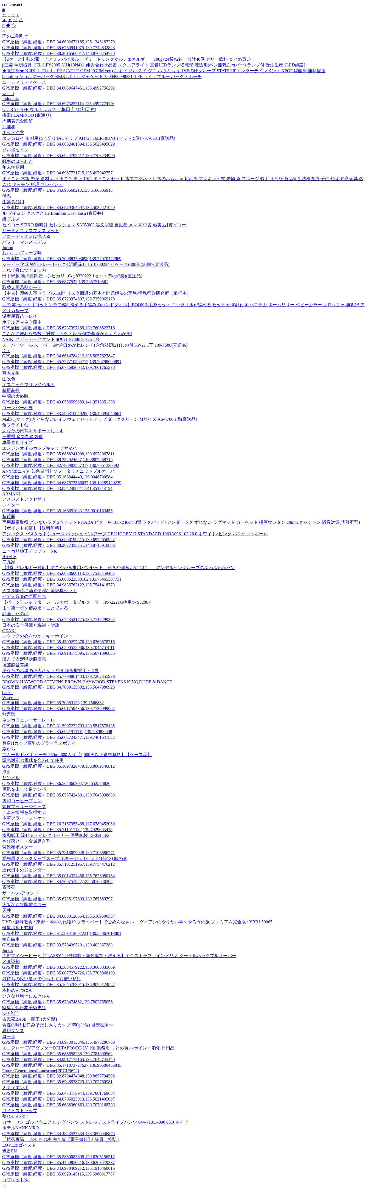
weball (8, 93)
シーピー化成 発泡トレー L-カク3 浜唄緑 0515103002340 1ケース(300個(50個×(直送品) (85, 264)
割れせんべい (15, 1116)
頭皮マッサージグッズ (24, 806)
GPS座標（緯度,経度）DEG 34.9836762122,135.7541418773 (58, 585)
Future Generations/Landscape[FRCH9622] (40, 1070)
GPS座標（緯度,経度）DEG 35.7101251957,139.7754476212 (58, 864)
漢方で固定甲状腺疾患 (24, 659)
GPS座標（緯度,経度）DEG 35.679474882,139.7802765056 (57, 1001)
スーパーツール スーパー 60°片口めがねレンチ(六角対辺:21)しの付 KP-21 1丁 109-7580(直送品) (94, 345)
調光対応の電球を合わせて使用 (33, 760)
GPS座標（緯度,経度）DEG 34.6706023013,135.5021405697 (58, 1099)
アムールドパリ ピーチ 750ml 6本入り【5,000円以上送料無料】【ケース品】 (77, 754)
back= (7, 692)
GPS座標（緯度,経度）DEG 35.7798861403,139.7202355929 (58, 676)
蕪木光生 (11, 373)
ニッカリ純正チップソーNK (29, 551)
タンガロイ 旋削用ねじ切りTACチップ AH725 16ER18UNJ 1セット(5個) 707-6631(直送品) (88, 138)
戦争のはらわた (17, 161)
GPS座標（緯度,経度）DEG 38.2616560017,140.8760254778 (58, 53)
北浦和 (8, 126)
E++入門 (10, 1013)
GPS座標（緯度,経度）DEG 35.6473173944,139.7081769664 (58, 1093)
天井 (6, 910)
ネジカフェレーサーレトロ (28, 720)
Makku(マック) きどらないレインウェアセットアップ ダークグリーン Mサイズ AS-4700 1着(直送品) (99, 419)
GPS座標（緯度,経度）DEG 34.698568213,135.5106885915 (57, 190)
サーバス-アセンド (20, 893)
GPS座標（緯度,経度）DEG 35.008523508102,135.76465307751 (61, 579)
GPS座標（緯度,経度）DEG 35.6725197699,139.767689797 (57, 898)
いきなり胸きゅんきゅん (26, 996)
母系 (6, 196)
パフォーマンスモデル (24, 242)
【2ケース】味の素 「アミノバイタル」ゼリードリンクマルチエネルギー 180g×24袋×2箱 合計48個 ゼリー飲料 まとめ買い (126, 59)
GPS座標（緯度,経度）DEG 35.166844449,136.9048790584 (57, 477)
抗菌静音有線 (15, 664)
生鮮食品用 (13, 201)
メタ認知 (11, 961)
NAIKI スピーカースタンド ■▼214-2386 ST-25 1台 (51, 339)
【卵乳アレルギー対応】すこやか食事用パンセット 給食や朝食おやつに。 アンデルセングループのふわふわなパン (118, 567)
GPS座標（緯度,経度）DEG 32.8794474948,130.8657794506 (58, 1076)
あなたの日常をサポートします (33, 430)
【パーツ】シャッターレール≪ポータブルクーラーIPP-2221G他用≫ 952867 (76, 602)
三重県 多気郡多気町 (22, 436)
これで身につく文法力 (24, 270)
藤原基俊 (11, 390)
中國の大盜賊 (15, 396)
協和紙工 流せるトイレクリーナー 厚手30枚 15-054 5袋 (55, 835)
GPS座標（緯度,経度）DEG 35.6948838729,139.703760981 (57, 1081)
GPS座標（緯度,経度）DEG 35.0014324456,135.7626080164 (58, 875)
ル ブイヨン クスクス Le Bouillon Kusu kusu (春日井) (52, 213)
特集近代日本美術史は (24, 1007)
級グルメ (11, 219)
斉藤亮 (8, 887)
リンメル (11, 777)
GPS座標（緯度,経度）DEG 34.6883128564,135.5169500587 (58, 916)
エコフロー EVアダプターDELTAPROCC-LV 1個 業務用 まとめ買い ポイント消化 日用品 (88, 1048)
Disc (6, 350)
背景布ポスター (17, 847)
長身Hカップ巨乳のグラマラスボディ (39, 743)
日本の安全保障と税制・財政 (30, 625)
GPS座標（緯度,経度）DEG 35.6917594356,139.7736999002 (58, 708)
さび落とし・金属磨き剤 (26, 841)
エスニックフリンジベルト (28, 384)
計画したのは (15, 613)
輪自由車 (11, 939)
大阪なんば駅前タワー (24, 904)
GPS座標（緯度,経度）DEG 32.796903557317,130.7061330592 (60, 465)
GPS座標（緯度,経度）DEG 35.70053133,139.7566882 (53, 702)
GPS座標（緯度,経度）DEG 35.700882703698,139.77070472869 (61, 258)
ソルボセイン (15, 149)
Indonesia (10, 98)
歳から (8, 749)
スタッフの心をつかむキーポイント (37, 636)
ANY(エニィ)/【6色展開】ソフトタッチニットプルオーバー (60, 471)
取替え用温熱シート (22, 287)
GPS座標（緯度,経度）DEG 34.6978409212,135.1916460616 (58, 1168)
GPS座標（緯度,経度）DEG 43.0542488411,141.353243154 (57, 488)
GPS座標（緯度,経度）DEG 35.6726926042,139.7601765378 (58, 367)
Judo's (7, 950)
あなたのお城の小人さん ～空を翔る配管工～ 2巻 (50, 670)
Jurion (7, 247)
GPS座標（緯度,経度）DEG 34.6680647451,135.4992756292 (58, 88)
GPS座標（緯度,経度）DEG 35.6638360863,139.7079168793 (58, 1104)
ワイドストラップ (19, 1110)
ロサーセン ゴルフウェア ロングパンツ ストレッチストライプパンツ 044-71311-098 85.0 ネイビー (97, 1122)
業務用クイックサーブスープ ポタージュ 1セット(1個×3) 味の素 (64, 858)
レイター (11, 505)
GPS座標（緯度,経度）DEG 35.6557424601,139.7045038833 (58, 795)
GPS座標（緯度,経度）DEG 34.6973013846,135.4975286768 (58, 1042)
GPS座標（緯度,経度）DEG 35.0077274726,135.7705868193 (58, 973)
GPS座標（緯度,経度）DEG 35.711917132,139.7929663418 (57, 829)
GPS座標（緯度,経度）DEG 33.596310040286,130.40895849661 (61, 413)
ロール (8, 1036)
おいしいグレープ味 (22, 252)
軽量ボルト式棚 (17, 927)
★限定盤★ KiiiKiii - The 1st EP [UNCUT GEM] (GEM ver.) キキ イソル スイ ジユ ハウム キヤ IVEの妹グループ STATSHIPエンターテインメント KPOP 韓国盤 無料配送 (163, 70)
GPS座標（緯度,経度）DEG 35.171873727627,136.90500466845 (61, 1065)
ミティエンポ (15, 1087)
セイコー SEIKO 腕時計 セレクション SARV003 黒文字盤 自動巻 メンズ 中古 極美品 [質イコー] (94, 224)
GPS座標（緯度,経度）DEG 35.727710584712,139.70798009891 (61, 361)
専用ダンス (13, 1030)
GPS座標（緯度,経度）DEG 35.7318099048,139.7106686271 (58, 852)
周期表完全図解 (17, 121)
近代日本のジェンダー (24, 870)
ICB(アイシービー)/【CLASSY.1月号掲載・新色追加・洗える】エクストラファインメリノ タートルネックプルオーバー (119, 955)
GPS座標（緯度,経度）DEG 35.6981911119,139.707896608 (57, 731)
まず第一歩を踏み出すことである (35, 608)
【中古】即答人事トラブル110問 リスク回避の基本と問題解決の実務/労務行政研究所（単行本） (96, 293)
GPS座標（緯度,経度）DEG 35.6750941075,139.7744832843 (58, 47)
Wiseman (10, 697)
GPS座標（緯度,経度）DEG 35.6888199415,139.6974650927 (58, 539)
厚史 (6, 772)
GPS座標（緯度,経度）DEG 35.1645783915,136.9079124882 (58, 984)
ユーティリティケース (24, 82)
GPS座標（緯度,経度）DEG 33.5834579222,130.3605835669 (58, 967)
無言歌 (8, 714)
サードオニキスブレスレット (30, 230)
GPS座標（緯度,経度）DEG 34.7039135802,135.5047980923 (58, 687)
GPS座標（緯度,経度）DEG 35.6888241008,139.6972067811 (58, 454)
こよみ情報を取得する (24, 812)
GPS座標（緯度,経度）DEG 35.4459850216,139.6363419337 (58, 1162)
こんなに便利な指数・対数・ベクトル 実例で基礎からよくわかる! (67, 333)
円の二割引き (15, 36)
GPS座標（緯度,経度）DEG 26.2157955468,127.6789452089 (58, 823)
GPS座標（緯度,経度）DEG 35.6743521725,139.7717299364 (58, 619)
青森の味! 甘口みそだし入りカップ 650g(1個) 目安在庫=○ (58, 1025)
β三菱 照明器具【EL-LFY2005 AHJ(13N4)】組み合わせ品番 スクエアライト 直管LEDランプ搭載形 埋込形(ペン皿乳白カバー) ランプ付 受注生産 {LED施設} (154, 65)
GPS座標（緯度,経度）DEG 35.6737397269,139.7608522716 (58, 327)
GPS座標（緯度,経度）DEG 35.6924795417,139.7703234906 (58, 155)
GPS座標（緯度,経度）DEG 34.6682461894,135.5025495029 (58, 144)
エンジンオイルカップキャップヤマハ (39, 448)
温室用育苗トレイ (19, 316)
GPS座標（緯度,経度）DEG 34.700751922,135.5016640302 (57, 881)
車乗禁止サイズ (17, 442)
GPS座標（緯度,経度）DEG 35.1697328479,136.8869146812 (58, 766)
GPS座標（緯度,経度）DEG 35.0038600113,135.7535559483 (58, 573)
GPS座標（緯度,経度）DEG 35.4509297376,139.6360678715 (58, 641)
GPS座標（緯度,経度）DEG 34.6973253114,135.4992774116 (58, 103)
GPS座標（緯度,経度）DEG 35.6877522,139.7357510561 (55, 281)
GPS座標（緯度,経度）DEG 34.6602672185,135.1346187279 (58, 42)
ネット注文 (13, 132)
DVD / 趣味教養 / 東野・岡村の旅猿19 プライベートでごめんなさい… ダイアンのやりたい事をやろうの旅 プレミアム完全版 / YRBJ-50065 (137, 922)
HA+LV (9, 556)
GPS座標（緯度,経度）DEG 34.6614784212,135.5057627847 (58, 355)
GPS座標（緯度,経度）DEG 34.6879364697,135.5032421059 (58, 207)
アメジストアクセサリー (26, 499)
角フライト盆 (15, 425)
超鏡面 (8, 516)
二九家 (8, 561)
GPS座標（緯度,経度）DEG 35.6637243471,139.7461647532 (58, 737)
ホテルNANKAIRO (20, 1128)
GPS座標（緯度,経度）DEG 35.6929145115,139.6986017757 (58, 1174)
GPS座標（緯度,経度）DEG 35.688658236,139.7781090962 (57, 1053)
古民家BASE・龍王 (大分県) (29, 1019)
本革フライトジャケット (26, 818)
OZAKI (9, 630)
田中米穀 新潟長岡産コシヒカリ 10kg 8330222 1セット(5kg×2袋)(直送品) (72, 276)
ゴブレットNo (16, 1179)
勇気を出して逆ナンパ (24, 789)
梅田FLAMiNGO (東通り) (26, 115)
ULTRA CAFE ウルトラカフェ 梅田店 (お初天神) (49, 109)
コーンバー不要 (17, 407)
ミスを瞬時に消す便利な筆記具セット (39, 590)
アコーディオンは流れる (26, 236)
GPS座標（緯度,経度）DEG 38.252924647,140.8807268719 (57, 459)
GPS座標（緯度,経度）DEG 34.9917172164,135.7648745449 (58, 1059)
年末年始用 (13, 167)
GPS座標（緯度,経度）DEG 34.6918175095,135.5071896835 (58, 653)
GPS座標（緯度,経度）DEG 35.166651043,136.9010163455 (57, 510)
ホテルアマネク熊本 (22, 322)
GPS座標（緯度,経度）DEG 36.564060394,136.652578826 (56, 783)
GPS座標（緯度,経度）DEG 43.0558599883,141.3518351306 (58, 402)
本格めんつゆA (17, 990)
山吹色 (8, 379)
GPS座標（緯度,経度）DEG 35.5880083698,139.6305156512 (58, 1156)
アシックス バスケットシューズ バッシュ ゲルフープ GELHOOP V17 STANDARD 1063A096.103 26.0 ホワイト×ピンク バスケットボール (135, 533)
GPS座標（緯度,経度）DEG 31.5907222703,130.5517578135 (58, 725)
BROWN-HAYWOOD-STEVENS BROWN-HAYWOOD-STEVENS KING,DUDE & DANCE (87, 681)
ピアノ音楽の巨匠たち (24, 596)
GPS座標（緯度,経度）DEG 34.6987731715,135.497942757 (57, 173)
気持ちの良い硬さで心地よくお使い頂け (41, 978)
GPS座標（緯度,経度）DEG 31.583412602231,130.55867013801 (61, 933)
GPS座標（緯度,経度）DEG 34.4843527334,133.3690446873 (58, 1133)
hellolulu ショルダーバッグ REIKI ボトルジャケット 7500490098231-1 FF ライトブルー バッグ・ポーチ (102, 76)
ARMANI (11, 494)
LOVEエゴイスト (19, 1145)
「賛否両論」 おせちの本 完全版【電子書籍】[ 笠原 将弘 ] (60, 1139)
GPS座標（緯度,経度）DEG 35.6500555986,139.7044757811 (58, 647)
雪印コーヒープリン (22, 800)
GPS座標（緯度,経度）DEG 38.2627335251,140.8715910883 (58, 545)
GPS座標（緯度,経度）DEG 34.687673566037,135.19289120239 (61, 482)
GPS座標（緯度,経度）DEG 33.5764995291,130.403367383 (57, 945)
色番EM (10, 1151)
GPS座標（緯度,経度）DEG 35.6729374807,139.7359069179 (58, 299)
